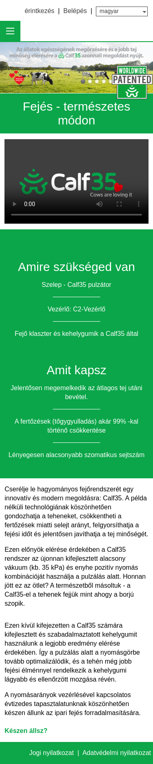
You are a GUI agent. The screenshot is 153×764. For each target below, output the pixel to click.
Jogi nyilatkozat (52, 752)
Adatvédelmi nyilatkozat (116, 752)
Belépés (75, 10)
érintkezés (39, 10)
